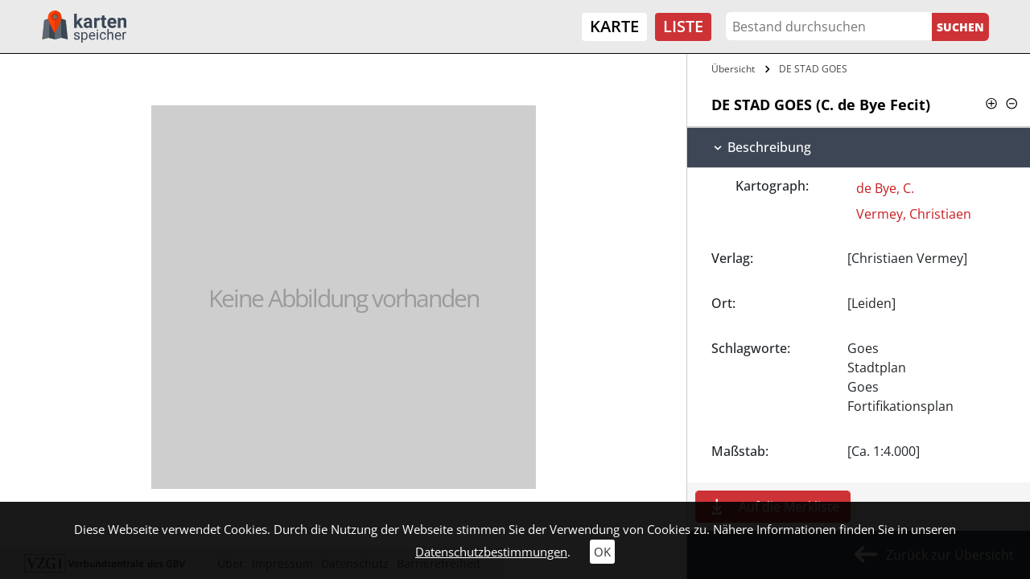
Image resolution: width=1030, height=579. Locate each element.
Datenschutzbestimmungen (491, 552)
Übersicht (733, 69)
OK (602, 552)
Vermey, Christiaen (913, 214)
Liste (683, 26)
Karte (614, 26)
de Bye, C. (885, 188)
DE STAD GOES (813, 69)
